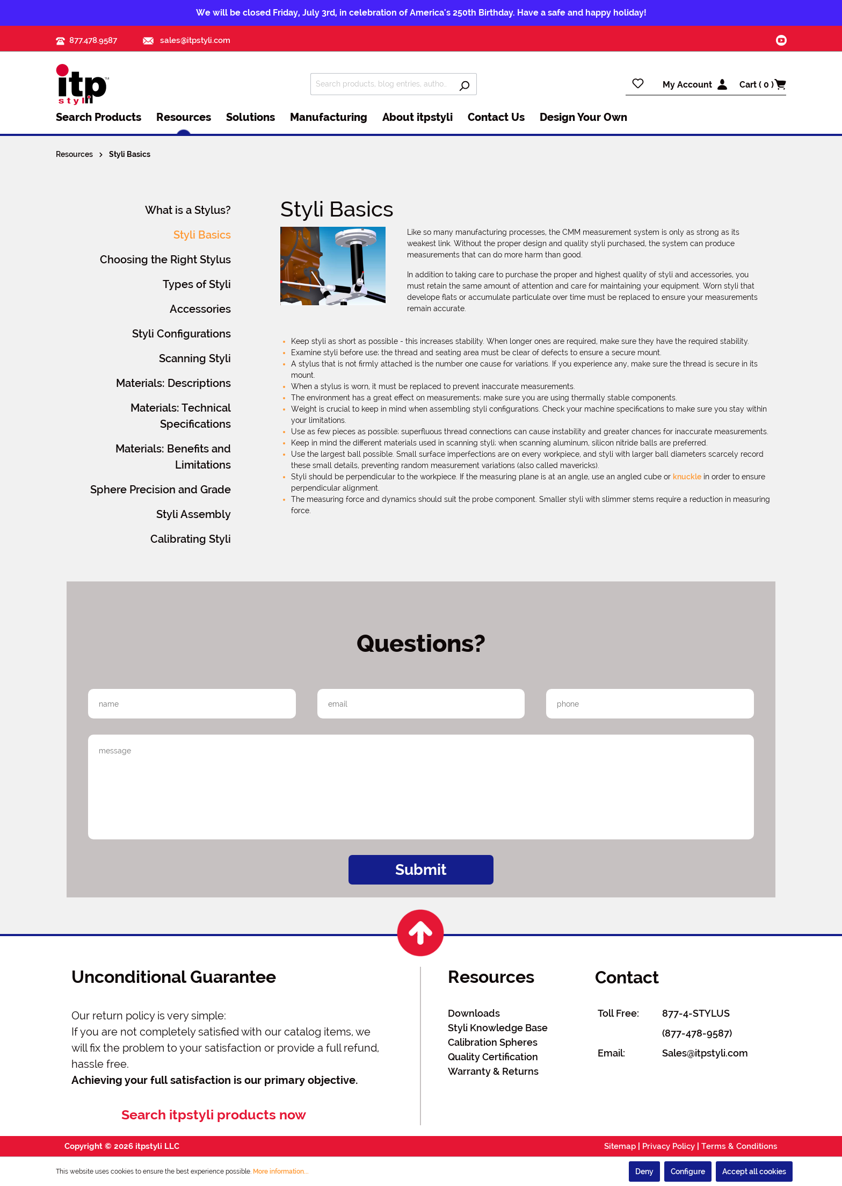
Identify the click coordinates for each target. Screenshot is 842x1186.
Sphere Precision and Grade (160, 489)
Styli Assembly (193, 514)
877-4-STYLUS (696, 1013)
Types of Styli (197, 284)
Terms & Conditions (739, 1146)
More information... (281, 1171)
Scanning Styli (195, 358)
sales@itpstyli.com (186, 40)
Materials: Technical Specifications (180, 415)
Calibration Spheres (493, 1042)
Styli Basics (202, 234)
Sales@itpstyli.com (705, 1053)
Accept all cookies (754, 1171)
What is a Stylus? (188, 210)
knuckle (687, 476)
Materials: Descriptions (173, 383)
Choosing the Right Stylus (165, 259)
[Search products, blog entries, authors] (381, 84)
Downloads (474, 1013)
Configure (688, 1171)
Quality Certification (493, 1056)
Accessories (200, 309)
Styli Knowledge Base (498, 1027)
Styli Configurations (181, 333)
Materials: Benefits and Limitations (173, 456)
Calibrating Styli (190, 539)
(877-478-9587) (697, 1033)
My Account (687, 85)
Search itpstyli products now (213, 1115)
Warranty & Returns (493, 1071)
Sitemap (620, 1146)
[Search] (464, 84)
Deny (644, 1171)
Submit (421, 870)
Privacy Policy (668, 1146)
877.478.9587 (93, 40)
